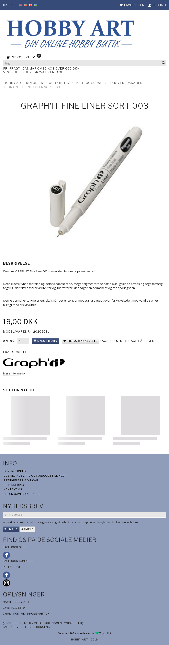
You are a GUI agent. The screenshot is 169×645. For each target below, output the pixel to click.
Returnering (14, 484)
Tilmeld (11, 529)
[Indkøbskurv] (84, 57)
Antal (9, 341)
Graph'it (20, 352)
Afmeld (27, 529)
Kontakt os (13, 489)
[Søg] (163, 63)
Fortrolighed (15, 471)
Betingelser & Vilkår (21, 480)
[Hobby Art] (69, 33)
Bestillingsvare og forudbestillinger (35, 475)
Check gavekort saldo (22, 493)
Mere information (14, 373)
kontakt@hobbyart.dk (31, 613)
